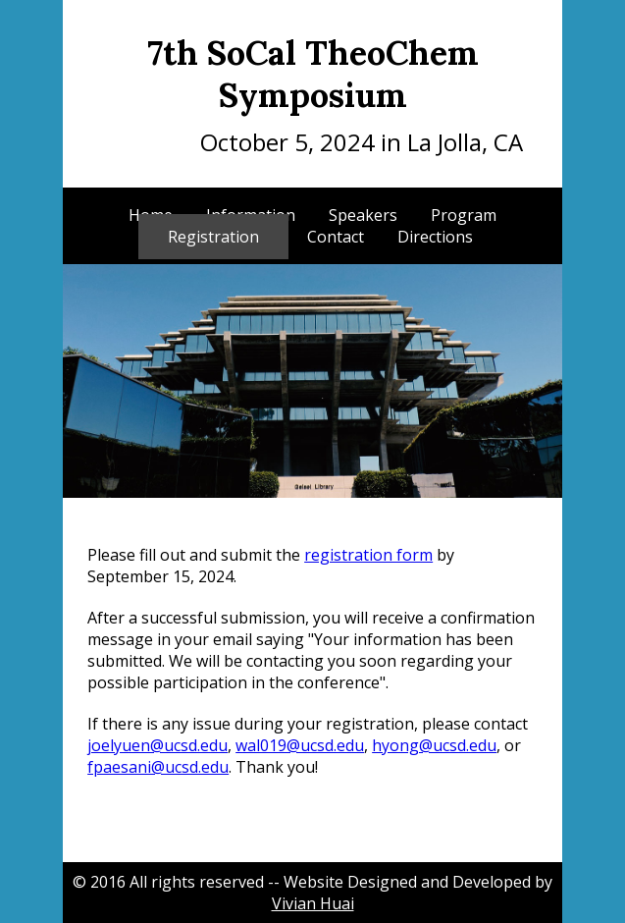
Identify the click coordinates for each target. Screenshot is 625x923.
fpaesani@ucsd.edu (158, 767)
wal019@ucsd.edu (299, 745)
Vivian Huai (313, 903)
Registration (213, 236)
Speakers (363, 215)
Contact (335, 236)
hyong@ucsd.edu (434, 745)
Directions (435, 236)
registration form (368, 555)
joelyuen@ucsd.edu (157, 745)
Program (463, 215)
